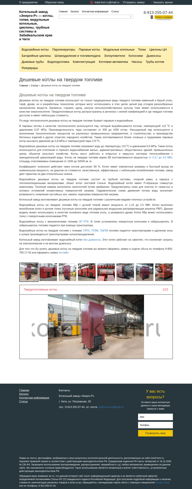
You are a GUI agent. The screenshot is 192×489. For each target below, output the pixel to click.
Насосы (137, 61)
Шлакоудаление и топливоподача (77, 55)
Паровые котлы (89, 49)
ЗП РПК (84, 221)
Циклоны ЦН (158, 49)
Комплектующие (84, 61)
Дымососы (154, 55)
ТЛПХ (86, 230)
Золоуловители (114, 55)
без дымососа (92, 239)
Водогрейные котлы (35, 49)
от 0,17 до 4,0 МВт (160, 157)
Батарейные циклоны (36, 55)
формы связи (162, 482)
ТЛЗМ (94, 230)
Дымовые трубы (33, 61)
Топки (142, 49)
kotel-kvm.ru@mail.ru (111, 407)
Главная (63, 11)
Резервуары (30, 68)
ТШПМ (104, 230)
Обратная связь (54, 2)
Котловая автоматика (113, 61)
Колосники (136, 55)
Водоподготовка (58, 61)
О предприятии (28, 2)
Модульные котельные (118, 49)
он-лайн (63, 252)
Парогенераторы (63, 49)
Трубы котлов (155, 61)
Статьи (115, 11)
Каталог (75, 11)
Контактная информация (95, 11)
